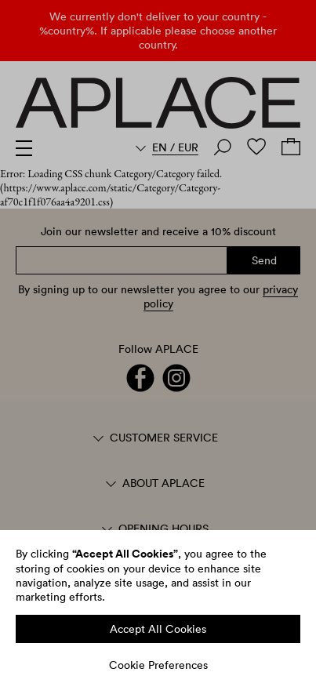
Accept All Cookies (158, 629)
